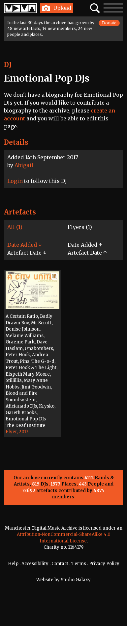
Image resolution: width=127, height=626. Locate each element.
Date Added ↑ (85, 244)
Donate (109, 22)
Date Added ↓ (24, 244)
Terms (78, 563)
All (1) (14, 227)
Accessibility (34, 563)
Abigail (24, 165)
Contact (59, 563)
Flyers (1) (80, 227)
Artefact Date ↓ (26, 252)
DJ (8, 65)
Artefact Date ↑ (87, 252)
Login (15, 181)
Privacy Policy (104, 563)
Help (13, 563)
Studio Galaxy (76, 580)
